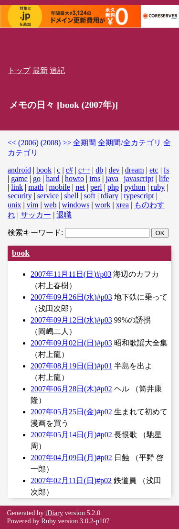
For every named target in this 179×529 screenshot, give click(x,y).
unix (14, 205)
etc (153, 170)
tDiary (54, 513)
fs (166, 170)
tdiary (109, 196)
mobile (59, 187)
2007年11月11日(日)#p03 (71, 274)
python (134, 187)
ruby (158, 187)
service (48, 196)
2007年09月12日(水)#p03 (71, 320)
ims (94, 178)
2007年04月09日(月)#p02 (71, 457)
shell (71, 196)
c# (69, 170)
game (19, 178)
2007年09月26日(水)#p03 (71, 297)
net (80, 187)
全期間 (84, 143)
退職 (64, 215)
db (99, 170)
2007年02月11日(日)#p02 (71, 480)
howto (74, 178)
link (17, 187)
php (113, 187)
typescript (139, 196)
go (37, 178)
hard (52, 178)
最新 (40, 70)
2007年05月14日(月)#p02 (71, 435)
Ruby (48, 521)
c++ (84, 170)
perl (96, 187)
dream (134, 170)
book (44, 170)
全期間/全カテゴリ (129, 143)
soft (89, 196)
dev (113, 170)
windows (76, 205)
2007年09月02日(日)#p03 (71, 343)
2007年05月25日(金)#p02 (71, 412)
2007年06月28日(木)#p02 (71, 389)
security (20, 196)
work (103, 205)
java (111, 178)
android (19, 170)
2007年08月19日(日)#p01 (71, 366)
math (35, 187)
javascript (138, 178)
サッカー (36, 215)
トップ (19, 70)
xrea (122, 205)
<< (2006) (23, 143)
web (50, 205)
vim (33, 205)
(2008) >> (56, 143)
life (164, 178)
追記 (57, 70)
